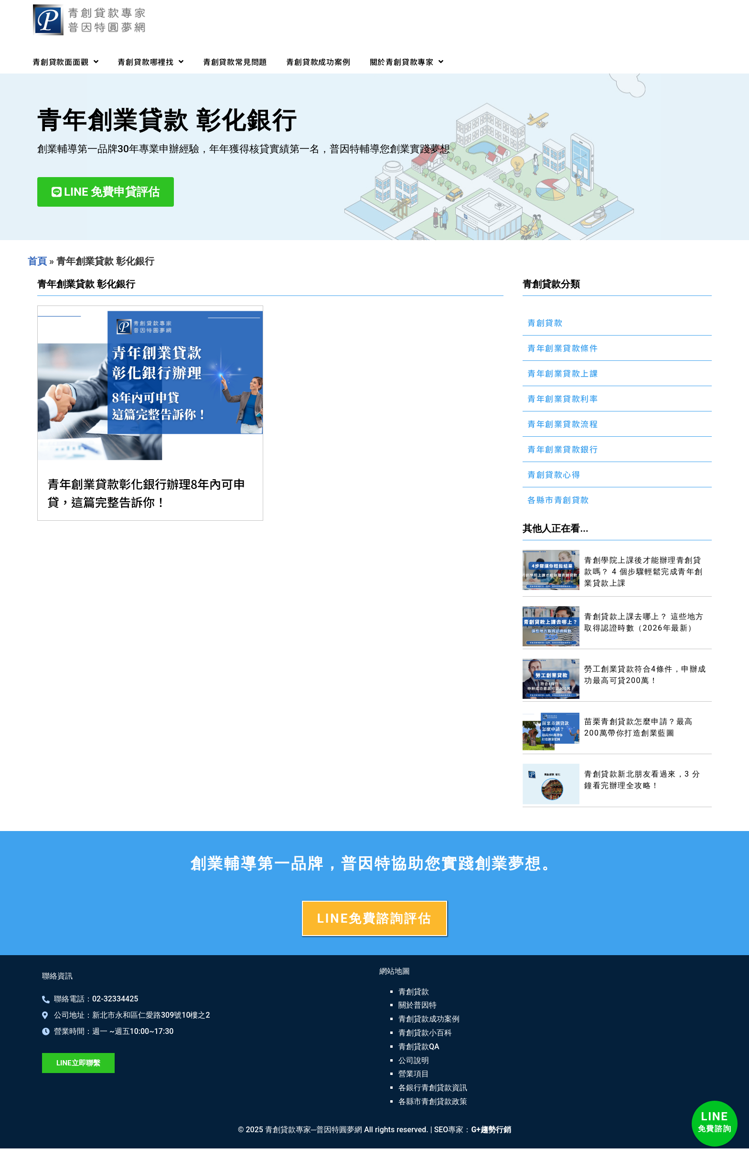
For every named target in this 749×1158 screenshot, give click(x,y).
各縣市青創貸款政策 (432, 1101)
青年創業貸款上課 (562, 373)
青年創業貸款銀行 (562, 449)
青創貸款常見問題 (235, 61)
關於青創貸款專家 (407, 61)
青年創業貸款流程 (562, 424)
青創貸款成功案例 (318, 61)
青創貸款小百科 (425, 1032)
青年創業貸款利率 (562, 398)
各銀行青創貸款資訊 (432, 1087)
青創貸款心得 (553, 474)
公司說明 (413, 1060)
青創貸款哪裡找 (150, 61)
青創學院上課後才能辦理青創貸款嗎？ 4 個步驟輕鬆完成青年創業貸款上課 (643, 572)
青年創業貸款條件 (562, 348)
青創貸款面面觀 (65, 61)
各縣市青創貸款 (558, 499)
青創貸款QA (418, 1046)
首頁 (37, 261)
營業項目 (413, 1073)
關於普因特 (417, 1005)
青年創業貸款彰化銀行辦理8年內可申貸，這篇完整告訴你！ (146, 492)
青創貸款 (545, 322)
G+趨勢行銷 (491, 1129)
